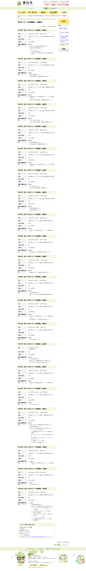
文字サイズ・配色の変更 (64, 1)
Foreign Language (54, 1)
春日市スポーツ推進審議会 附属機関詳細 (64, 37)
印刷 (58, 542)
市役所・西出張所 (33, 565)
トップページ (25, 15)
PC (58, 544)
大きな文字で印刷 (64, 542)
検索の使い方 (54, 8)
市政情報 (30, 15)
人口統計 (65, 561)
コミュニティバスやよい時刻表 (63, 4)
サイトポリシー (40, 548)
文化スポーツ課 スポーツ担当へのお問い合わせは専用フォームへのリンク (36, 536)
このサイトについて (31, 548)
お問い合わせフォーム (44, 565)
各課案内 (53, 4)
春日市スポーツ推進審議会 (51, 15)
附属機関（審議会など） (40, 15)
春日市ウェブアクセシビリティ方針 (53, 548)
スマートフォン (65, 544)
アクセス (46, 4)
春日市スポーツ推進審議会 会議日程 (64, 41)
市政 (34, 15)
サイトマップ (45, 1)
